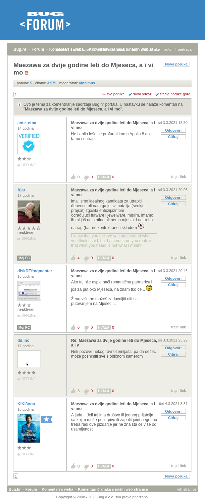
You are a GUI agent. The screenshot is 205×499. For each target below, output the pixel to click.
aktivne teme (104, 49)
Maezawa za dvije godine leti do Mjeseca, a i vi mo (72, 109)
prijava (61, 49)
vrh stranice (186, 489)
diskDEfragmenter (35, 271)
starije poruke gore (175, 94)
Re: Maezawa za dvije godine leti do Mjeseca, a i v (114, 343)
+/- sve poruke (113, 94)
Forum (38, 49)
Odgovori (173, 130)
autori (169, 49)
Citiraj (173, 137)
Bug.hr (20, 49)
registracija (80, 49)
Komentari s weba (57, 489)
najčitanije (127, 49)
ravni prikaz (142, 94)
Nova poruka (176, 64)
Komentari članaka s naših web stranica (113, 489)
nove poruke (150, 49)
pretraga (185, 49)
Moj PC (24, 258)
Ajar (22, 190)
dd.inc (24, 340)
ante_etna (27, 123)
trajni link (178, 177)
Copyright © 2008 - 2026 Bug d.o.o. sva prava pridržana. (102, 497)
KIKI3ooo (26, 404)
